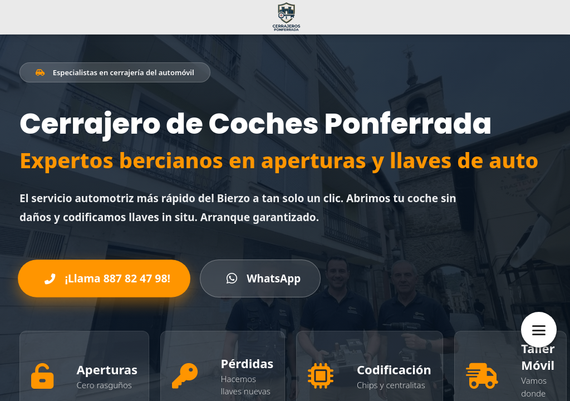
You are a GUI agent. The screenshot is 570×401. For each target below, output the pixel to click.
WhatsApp (264, 278)
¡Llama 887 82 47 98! (107, 278)
